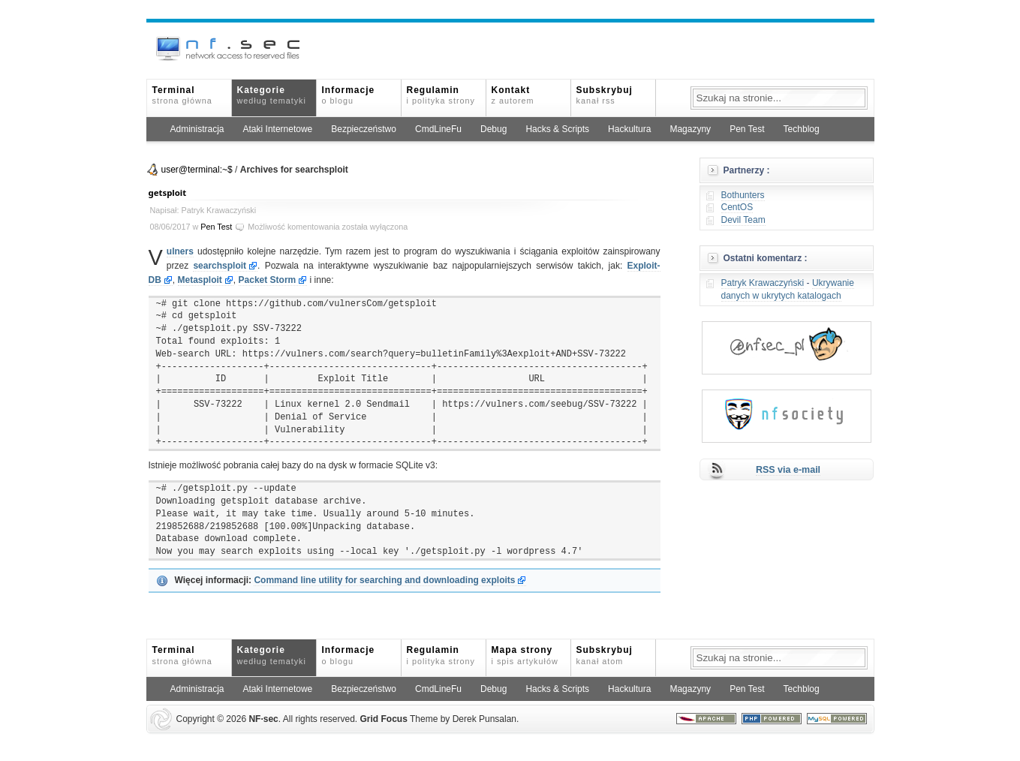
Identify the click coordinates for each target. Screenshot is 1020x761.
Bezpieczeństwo (363, 129)
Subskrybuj (604, 95)
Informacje (348, 95)
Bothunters (743, 195)
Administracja (197, 129)
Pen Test (747, 129)
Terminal (182, 95)
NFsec (263, 719)
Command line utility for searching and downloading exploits (384, 580)
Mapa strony (525, 655)
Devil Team (743, 220)
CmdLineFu (438, 129)
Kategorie (271, 95)
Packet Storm (267, 280)
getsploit (168, 192)
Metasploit (200, 280)
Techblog (802, 129)
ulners (180, 251)
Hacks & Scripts (557, 129)
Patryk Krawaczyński (763, 283)
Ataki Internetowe (278, 129)
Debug (493, 129)
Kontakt (513, 95)
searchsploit (219, 265)
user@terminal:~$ (197, 169)
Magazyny (690, 129)
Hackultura (629, 129)
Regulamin (441, 95)
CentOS (737, 207)
